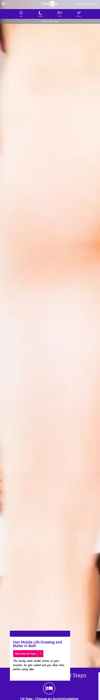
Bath (57, 21)
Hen (51, 21)
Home (44, 21)
